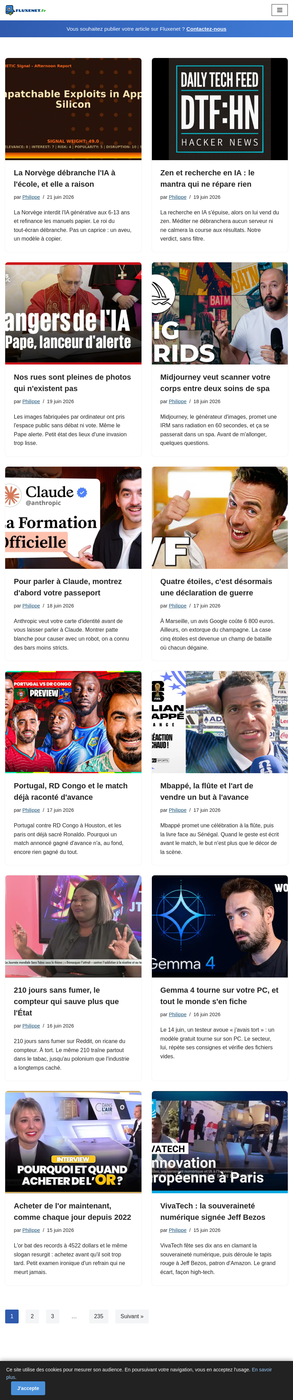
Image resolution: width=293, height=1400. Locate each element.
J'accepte (28, 1388)
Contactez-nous (206, 29)
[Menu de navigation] (280, 10)
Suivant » (132, 1317)
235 (99, 1317)
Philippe (31, 197)
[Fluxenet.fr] (26, 10)
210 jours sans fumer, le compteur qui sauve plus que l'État (66, 1002)
